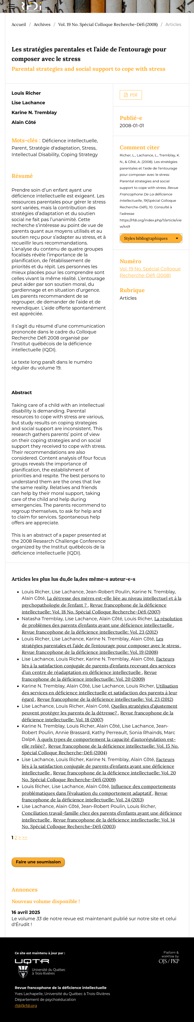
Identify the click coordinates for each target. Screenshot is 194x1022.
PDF (133, 95)
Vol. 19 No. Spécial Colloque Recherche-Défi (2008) (108, 24)
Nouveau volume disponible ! (46, 901)
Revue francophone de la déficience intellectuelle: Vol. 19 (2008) (90, 652)
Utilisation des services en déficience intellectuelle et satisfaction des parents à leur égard (100, 692)
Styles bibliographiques (145, 238)
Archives (42, 24)
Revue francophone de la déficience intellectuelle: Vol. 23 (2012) (90, 632)
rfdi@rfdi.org (26, 1005)
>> (25, 837)
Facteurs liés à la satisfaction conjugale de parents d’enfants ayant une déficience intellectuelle (98, 766)
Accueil (19, 24)
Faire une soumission (38, 862)
